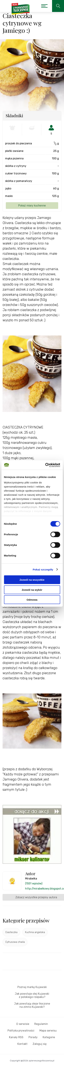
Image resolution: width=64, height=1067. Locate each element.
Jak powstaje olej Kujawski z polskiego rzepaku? (32, 995)
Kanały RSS (16, 1037)
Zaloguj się (40, 1043)
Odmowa (32, 599)
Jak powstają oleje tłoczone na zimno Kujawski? (32, 1005)
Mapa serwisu (48, 1030)
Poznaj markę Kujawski (32, 987)
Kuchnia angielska (35, 932)
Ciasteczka (11, 932)
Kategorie (49, 1037)
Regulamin (41, 1024)
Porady (33, 1037)
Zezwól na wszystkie (32, 579)
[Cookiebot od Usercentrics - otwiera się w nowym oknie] (45, 465)
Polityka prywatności (21, 1030)
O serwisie (22, 1024)
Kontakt (22, 1043)
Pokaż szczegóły (43, 569)
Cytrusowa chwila (15, 942)
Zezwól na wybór (32, 589)
